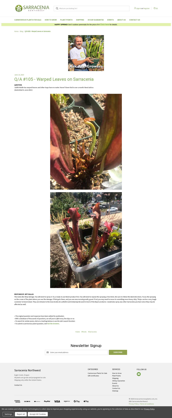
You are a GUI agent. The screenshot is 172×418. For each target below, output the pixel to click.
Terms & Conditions (147, 404)
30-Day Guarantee (96, 20)
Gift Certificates (93, 376)
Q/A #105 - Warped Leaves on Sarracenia (54, 79)
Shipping (80, 20)
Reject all (21, 414)
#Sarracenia (92, 332)
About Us (121, 20)
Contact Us (134, 20)
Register (146, 8)
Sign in (138, 8)
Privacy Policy (134, 404)
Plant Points (66, 20)
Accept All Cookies (38, 414)
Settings (8, 414)
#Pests (83, 332)
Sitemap (115, 391)
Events (110, 20)
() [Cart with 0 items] (156, 8)
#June (77, 332)
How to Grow (51, 20)
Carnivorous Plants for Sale (27, 20)
